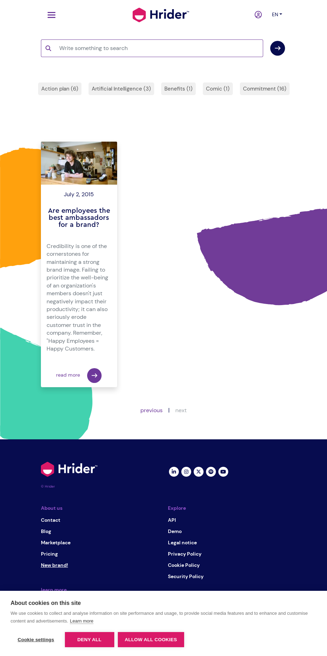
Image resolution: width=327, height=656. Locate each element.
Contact (50, 520)
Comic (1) (218, 88)
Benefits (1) (178, 88)
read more (79, 375)
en (275, 14)
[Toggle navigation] (50, 15)
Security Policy (186, 576)
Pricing (49, 554)
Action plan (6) (59, 88)
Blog (46, 531)
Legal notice (182, 542)
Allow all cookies (151, 639)
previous (151, 410)
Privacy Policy (184, 554)
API (172, 520)
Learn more (81, 621)
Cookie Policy (184, 565)
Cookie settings (36, 639)
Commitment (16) (264, 88)
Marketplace (56, 542)
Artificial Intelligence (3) (121, 88)
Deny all (89, 639)
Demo (175, 531)
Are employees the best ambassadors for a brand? (79, 217)
